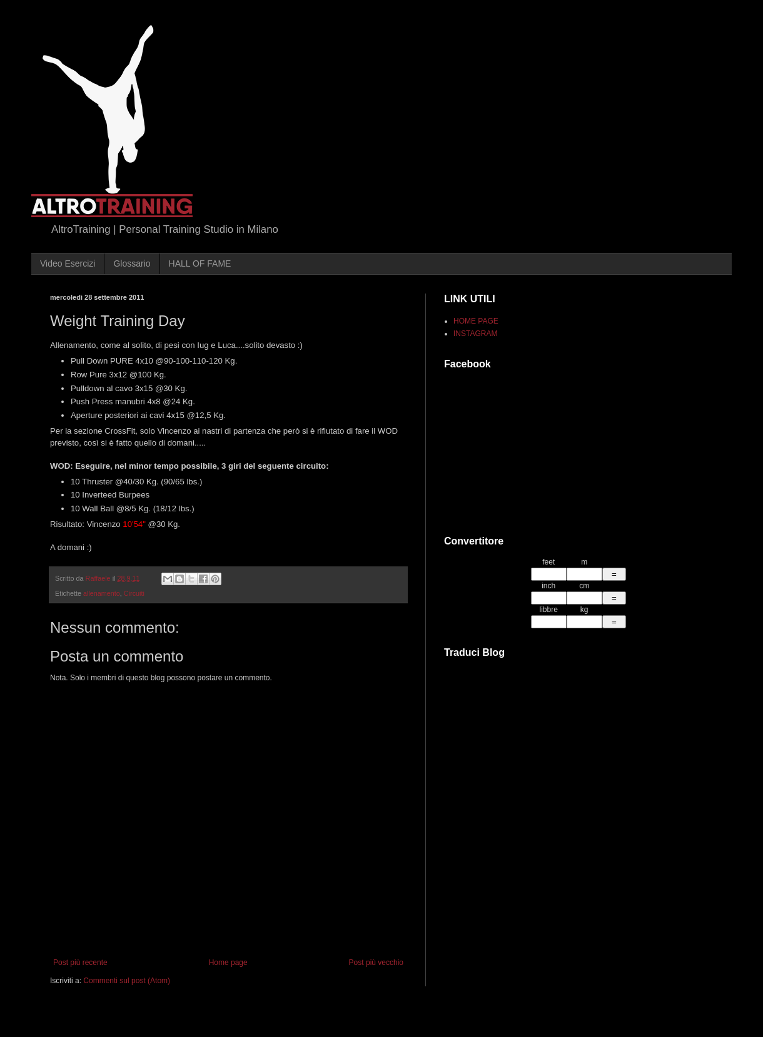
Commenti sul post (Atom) (126, 980)
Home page (228, 962)
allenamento (101, 593)
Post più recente (80, 962)
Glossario (131, 263)
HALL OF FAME (200, 263)
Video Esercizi (67, 263)
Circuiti (134, 593)
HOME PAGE (475, 321)
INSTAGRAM (475, 333)
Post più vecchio (376, 962)
